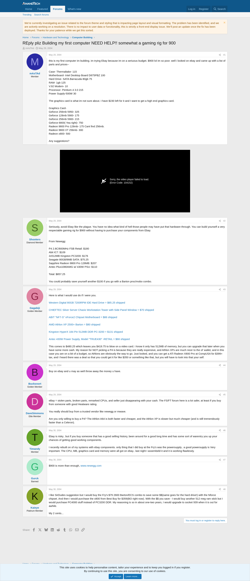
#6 (224, 430)
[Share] (220, 55)
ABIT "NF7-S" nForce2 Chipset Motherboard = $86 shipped (83, 317)
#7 (224, 460)
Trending (27, 14)
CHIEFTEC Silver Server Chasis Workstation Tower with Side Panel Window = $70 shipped (101, 309)
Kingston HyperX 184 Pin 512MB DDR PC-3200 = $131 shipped (86, 331)
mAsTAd (30, 48)
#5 (224, 394)
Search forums (41, 14)
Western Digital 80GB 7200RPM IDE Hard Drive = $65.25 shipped (87, 302)
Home (28, 8)
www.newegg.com (91, 465)
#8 (224, 489)
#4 (224, 365)
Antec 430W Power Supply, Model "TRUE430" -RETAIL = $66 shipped (89, 339)
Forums (57, 8)
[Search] (219, 9)
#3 (224, 289)
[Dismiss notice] (224, 23)
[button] (83, 9)
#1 (224, 55)
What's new (74, 8)
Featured (42, 8)
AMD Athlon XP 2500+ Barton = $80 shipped (74, 324)
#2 (224, 221)
